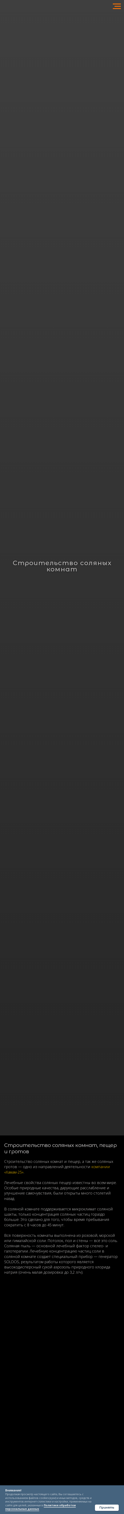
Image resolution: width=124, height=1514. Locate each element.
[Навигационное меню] (117, 6)
